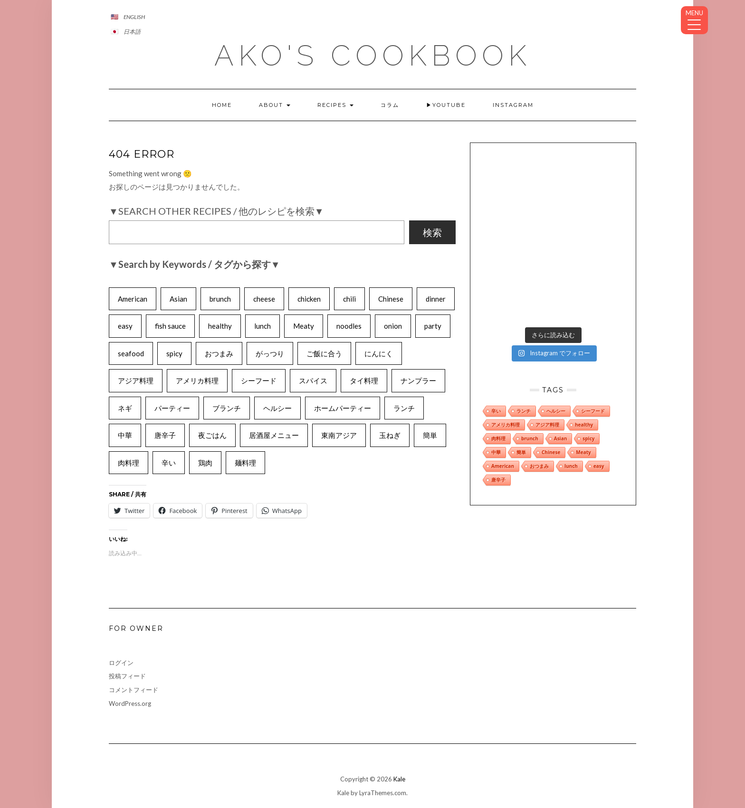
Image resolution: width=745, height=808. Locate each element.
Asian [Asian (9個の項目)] (178, 299)
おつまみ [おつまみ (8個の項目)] (219, 353)
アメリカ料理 (505, 349)
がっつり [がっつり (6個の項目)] (270, 353)
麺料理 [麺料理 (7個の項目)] (245, 462)
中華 (496, 376)
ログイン (121, 662)
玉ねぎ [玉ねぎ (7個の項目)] (390, 435)
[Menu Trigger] (694, 20)
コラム (390, 105)
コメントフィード (133, 690)
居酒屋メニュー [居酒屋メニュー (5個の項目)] (274, 435)
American (502, 390)
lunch (571, 390)
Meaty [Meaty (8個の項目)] (303, 326)
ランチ (523, 335)
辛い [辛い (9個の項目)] (169, 462)
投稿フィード (127, 676)
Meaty (583, 376)
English (134, 16)
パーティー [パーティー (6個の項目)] (172, 408)
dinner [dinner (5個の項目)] (436, 299)
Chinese (551, 376)
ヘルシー (555, 335)
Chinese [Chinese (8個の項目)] (390, 299)
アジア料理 (547, 349)
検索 (432, 232)
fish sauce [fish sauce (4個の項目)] (170, 326)
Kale (399, 779)
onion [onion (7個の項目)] (393, 326)
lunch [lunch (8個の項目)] (262, 326)
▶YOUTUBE (446, 105)
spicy (588, 363)
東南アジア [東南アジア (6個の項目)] (339, 435)
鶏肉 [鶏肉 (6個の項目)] (205, 462)
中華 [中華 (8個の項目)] (125, 435)
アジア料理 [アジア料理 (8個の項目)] (135, 380)
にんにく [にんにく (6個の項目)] (378, 353)
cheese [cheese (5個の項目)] (264, 299)
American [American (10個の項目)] (132, 299)
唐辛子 (498, 404)
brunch (529, 363)
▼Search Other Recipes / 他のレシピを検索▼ (216, 211)
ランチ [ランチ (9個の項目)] (404, 408)
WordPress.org (130, 703)
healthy (584, 349)
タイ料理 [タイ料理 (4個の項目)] (364, 380)
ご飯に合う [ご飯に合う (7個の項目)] (324, 353)
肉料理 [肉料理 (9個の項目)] (128, 462)
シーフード (593, 335)
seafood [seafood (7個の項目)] (131, 353)
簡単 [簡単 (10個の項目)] (430, 435)
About (274, 105)
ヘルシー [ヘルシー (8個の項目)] (277, 408)
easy (598, 390)
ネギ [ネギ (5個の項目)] (125, 408)
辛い (496, 335)
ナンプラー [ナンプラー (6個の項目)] (418, 380)
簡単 (521, 376)
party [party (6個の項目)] (432, 326)
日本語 (132, 31)
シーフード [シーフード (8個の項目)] (259, 380)
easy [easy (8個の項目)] (125, 326)
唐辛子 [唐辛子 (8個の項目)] (165, 435)
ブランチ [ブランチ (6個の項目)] (226, 408)
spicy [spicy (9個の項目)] (174, 353)
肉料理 (498, 363)
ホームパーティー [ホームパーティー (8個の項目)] (342, 408)
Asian (560, 363)
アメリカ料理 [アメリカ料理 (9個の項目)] (197, 380)
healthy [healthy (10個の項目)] (220, 326)
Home (222, 105)
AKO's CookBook (372, 55)
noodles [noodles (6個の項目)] (349, 326)
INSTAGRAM (513, 105)
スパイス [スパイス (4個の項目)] (313, 380)
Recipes (335, 105)
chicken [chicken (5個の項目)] (309, 299)
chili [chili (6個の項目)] (349, 299)
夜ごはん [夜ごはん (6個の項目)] (212, 435)
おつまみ (539, 390)
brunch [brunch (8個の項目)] (220, 299)
